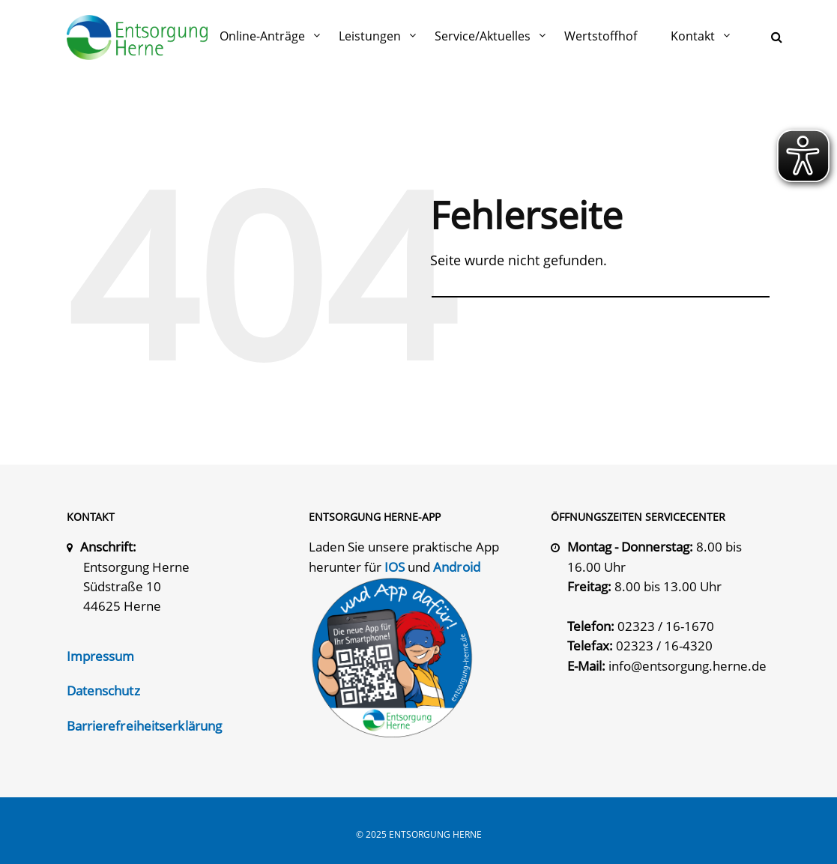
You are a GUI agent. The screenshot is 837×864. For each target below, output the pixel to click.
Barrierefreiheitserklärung (145, 725)
